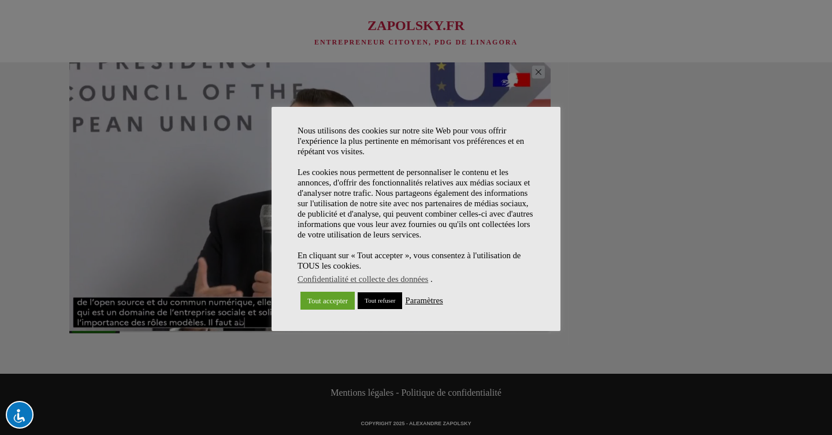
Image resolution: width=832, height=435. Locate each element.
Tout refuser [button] (380, 300)
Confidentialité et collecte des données (363, 279)
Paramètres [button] (424, 300)
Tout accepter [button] (327, 300)
